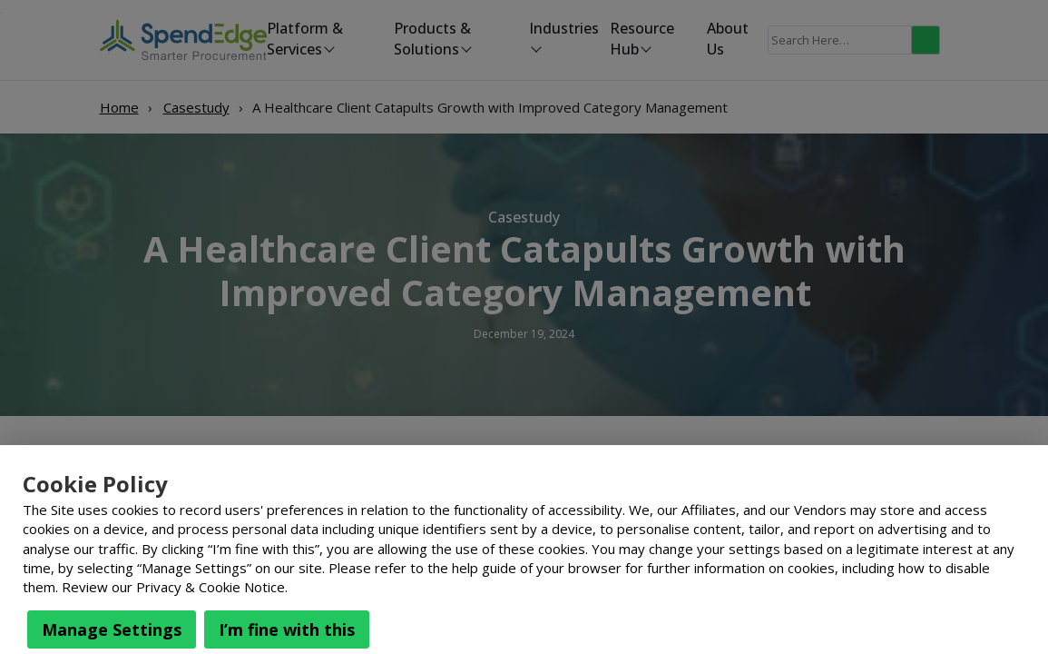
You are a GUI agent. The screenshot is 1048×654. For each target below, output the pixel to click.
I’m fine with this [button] (287, 629)
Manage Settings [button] (111, 629)
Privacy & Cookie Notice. (212, 587)
